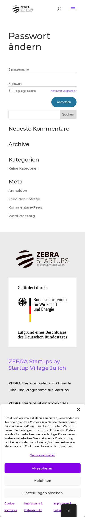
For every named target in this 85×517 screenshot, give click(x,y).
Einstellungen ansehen (43, 493)
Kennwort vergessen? (64, 91)
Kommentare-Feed (25, 207)
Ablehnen (42, 480)
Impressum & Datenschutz (33, 507)
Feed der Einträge (24, 199)
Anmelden (17, 190)
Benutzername (18, 69)
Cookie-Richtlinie (10, 507)
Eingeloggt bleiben (22, 91)
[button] (78, 409)
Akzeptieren (42, 468)
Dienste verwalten (42, 455)
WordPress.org (21, 216)
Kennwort (15, 84)
